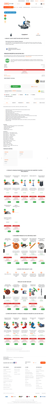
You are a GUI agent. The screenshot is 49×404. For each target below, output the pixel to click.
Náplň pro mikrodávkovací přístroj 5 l (16, 206)
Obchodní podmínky (6, 375)
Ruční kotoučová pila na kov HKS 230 (41, 319)
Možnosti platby (17, 369)
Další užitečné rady (39, 388)
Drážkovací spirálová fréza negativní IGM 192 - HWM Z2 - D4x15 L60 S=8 (41, 286)
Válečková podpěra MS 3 (33, 175)
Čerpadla (37, 385)
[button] (1, 158)
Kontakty (26, 382)
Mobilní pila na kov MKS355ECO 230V (24, 319)
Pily (17, 7)
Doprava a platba (17, 374)
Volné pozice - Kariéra (29, 375)
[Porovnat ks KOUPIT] (5, 263)
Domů (15, 7)
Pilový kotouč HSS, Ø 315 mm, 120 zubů (7, 206)
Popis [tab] (7, 102)
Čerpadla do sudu (39, 386)
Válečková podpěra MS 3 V (24, 176)
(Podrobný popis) (28, 56)
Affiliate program (28, 384)
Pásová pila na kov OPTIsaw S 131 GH (33, 285)
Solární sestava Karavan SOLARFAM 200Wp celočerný (24, 285)
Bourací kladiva (38, 380)
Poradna (26, 369)
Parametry (14, 102)
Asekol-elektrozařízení (7, 385)
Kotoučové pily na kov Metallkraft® (39, 98)
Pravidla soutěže (6, 378)
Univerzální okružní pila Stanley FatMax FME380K (24, 239)
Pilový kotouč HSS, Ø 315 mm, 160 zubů (16, 176)
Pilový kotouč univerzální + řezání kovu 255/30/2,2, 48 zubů (41, 239)
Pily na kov (20, 7)
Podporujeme (27, 370)
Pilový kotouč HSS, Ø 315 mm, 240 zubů (7, 176)
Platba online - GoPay (7, 384)
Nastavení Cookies (6, 387)
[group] (7, 251)
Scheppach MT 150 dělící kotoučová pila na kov (7, 319)
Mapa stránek (37, 393)
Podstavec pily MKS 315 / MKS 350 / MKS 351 (41, 176)
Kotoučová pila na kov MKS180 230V (16, 319)
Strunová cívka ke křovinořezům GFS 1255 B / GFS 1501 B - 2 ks (16, 285)
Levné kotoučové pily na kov (18, 349)
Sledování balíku (17, 370)
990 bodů (42, 81)
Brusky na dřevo (39, 383)
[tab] (28, 103)
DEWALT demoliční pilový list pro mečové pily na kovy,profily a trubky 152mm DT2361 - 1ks (33, 240)
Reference (27, 379)
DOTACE (15, 372)
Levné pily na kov (11, 349)
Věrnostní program (28, 385)
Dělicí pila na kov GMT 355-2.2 (33, 319)
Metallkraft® (43, 64)
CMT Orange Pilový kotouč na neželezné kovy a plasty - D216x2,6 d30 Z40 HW (16, 240)
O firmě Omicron (39, 373)
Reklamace (5, 373)
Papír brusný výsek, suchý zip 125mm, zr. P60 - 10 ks (7, 285)
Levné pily (7, 349)
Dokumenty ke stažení (7, 371)
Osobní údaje (44, 393)
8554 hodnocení (18, 90)
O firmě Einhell (38, 369)
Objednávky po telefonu (7, 376)
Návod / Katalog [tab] (42, 102)
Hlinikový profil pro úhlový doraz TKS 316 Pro (8, 239)
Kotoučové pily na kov (26, 7)
